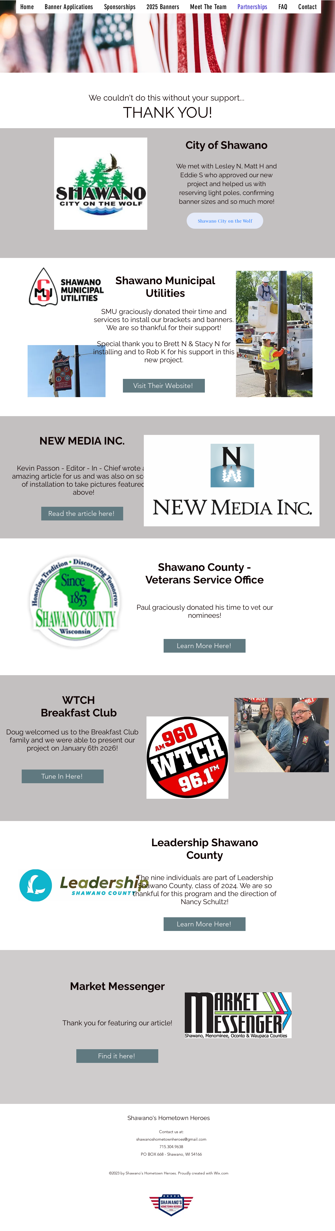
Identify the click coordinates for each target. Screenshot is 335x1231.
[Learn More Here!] (205, 646)
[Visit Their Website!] (164, 386)
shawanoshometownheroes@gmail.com (171, 1139)
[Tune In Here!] (63, 776)
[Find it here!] (117, 1056)
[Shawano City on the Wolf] (225, 221)
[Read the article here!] (82, 513)
